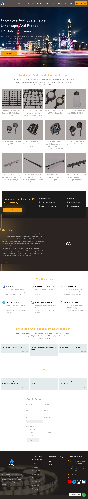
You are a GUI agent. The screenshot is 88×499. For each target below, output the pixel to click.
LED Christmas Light (36, 474)
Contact (71, 3)
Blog (50, 461)
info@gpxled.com (74, 478)
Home (18, 3)
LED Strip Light (35, 489)
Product (26, 3)
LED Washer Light (35, 481)
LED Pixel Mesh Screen (37, 470)
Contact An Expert (12, 210)
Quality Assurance (36, 3)
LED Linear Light (35, 478)
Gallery (46, 3)
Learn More (8, 262)
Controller (33, 463)
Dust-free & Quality (56, 457)
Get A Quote (9, 53)
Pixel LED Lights (35, 467)
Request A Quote (81, 3)
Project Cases (26, 53)
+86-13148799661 (74, 474)
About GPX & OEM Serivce (58, 3)
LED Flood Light (35, 485)
